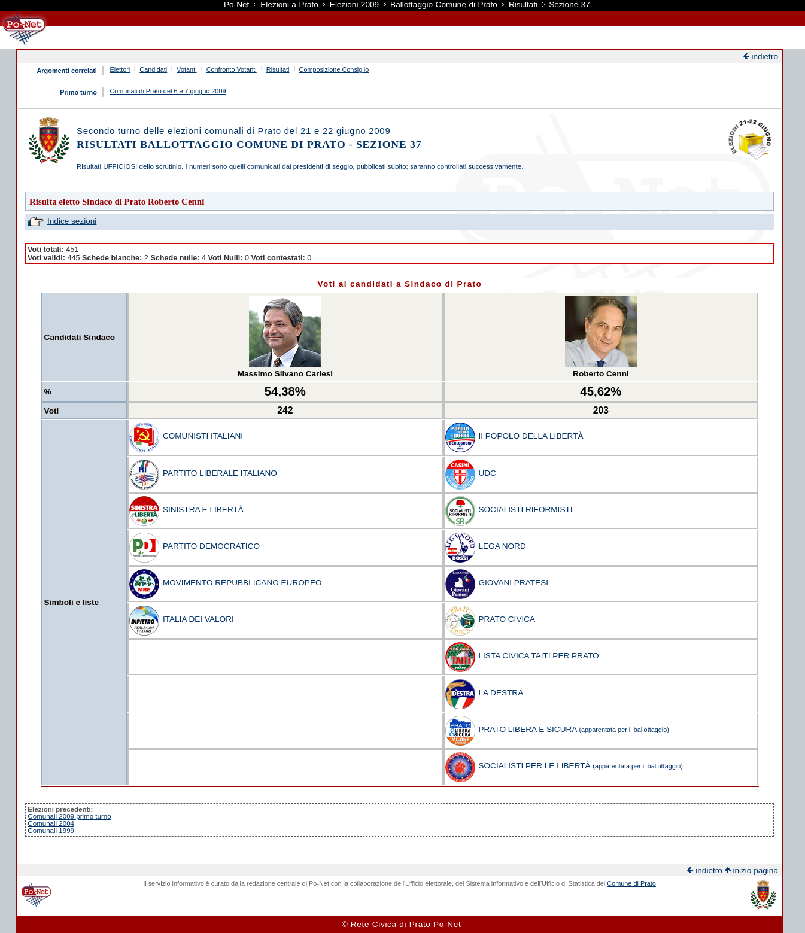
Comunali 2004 (51, 823)
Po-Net (236, 4)
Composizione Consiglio (334, 69)
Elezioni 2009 (354, 4)
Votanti (186, 69)
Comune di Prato (631, 883)
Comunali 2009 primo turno (69, 816)
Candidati (153, 69)
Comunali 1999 (51, 830)
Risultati (523, 4)
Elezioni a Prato (289, 4)
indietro (764, 56)
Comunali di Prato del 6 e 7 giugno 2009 (168, 91)
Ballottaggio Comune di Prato (443, 4)
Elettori (120, 69)
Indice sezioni (71, 221)
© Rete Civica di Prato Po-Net (401, 924)
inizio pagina (755, 870)
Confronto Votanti (231, 69)
